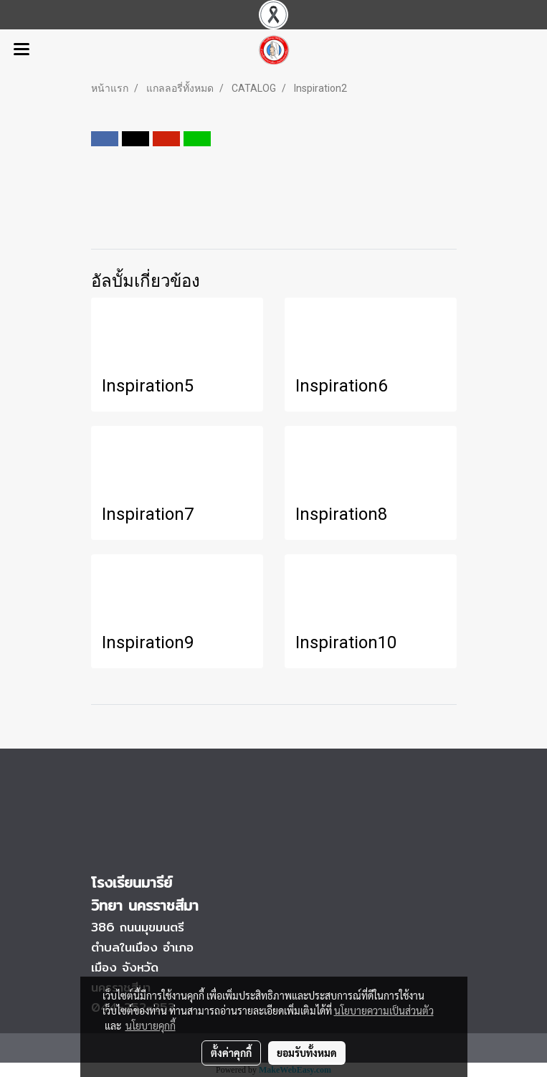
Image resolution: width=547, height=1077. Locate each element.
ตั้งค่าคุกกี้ (231, 1052)
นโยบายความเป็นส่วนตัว (384, 1010)
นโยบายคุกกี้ (150, 1025)
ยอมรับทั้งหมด (307, 1052)
